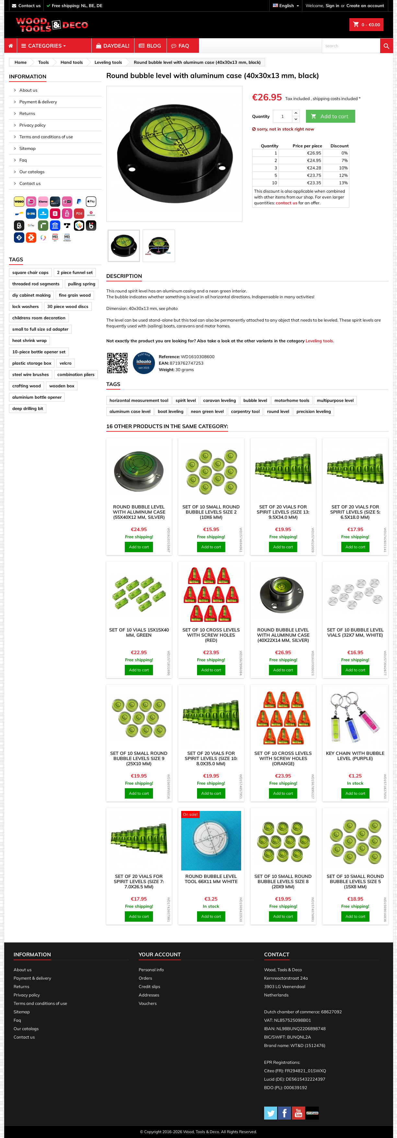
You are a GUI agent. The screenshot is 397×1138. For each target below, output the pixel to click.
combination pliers (76, 374)
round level (278, 411)
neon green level (207, 411)
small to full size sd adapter (40, 329)
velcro (66, 363)
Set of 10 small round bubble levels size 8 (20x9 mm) (283, 881)
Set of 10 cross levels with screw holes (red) (211, 635)
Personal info (151, 969)
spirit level (186, 400)
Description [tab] (124, 276)
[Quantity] (282, 116)
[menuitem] (10, 46)
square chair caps (30, 272)
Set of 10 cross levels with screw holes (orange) (283, 758)
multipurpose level (335, 400)
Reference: (169, 356)
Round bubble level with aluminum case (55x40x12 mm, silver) (139, 512)
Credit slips (149, 986)
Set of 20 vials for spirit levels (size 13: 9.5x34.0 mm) (283, 512)
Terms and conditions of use (45, 136)
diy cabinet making (31, 295)
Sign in (332, 5)
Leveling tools (319, 340)
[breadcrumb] (19, 62)
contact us (29, 5)
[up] (296, 113)
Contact (276, 954)
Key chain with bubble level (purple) (355, 755)
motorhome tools (291, 400)
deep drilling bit (27, 408)
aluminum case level (130, 411)
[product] (139, 471)
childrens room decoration (38, 317)
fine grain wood (75, 295)
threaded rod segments (36, 283)
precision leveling (314, 411)
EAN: (164, 363)
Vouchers (148, 1003)
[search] (357, 45)
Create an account (365, 5)
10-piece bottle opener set (38, 351)
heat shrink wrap (29, 340)
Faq (22, 160)
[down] (296, 119)
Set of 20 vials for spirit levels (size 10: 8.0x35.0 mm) (211, 758)
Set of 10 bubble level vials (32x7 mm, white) (355, 632)
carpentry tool (245, 411)
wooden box (61, 385)
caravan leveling (219, 400)
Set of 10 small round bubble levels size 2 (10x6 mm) (211, 512)
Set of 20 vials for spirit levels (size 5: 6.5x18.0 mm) (355, 512)
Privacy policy (32, 125)
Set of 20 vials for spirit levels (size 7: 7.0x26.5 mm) (139, 881)
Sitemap (27, 148)
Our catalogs (31, 171)
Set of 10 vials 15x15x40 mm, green (139, 632)
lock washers (25, 306)
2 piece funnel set (75, 272)
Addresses (149, 994)
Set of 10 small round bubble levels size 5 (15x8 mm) (355, 881)
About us (27, 90)
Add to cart (329, 116)
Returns (26, 113)
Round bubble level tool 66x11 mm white (211, 878)
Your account (160, 954)
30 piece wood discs (67, 306)
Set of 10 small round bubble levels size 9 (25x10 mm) (139, 758)
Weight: (166, 369)
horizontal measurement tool (139, 400)
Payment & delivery (37, 101)
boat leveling (170, 411)
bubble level (255, 400)
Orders (145, 978)
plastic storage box (31, 363)
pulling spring (81, 283)
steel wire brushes (30, 374)
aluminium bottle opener (37, 397)
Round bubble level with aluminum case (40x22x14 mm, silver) (283, 635)
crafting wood (26, 385)
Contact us (29, 183)
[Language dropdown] (287, 5)
